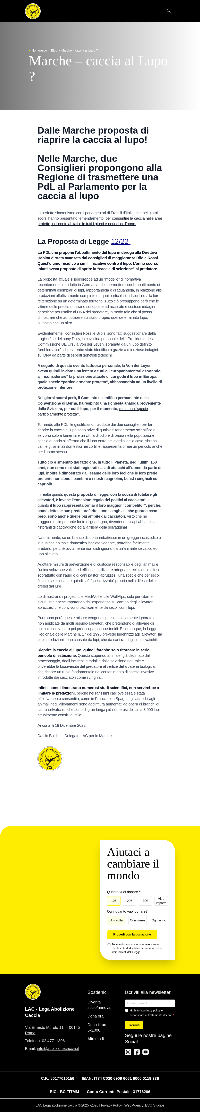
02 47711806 (53, 1041)
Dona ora (96, 1016)
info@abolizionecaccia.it (58, 1048)
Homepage (39, 50)
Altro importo (161, 901)
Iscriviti (134, 1025)
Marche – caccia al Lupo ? (79, 50)
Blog (54, 50)
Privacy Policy (111, 1105)
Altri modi (96, 1039)
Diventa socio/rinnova (99, 1005)
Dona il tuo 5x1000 (97, 1027)
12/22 (120, 241)
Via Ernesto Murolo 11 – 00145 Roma (52, 1030)
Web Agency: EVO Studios (144, 1105)
